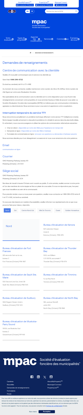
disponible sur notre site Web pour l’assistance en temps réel (41, 128)
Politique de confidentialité (54, 406)
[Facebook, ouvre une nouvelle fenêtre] (31, 377)
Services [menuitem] (47, 40)
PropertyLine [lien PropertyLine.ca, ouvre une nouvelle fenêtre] (53, 388)
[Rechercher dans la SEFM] (76, 11)
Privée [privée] (9, 394)
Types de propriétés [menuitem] (21, 40)
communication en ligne (11, 149)
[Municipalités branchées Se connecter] (61, 5)
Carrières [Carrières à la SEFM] (10, 381)
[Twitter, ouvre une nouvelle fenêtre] (44, 377)
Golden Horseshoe (72, 210)
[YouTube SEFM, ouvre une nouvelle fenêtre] (51, 377)
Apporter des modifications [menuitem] (34, 40)
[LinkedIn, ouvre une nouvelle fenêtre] (38, 377)
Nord (7, 210)
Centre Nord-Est (28, 210)
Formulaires (11, 391)
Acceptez (46, 412)
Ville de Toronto (45, 210)
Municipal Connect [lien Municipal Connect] (54, 384)
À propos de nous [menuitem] (74, 40)
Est (15, 210)
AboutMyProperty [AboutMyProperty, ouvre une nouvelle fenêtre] (55, 381)
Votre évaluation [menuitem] (8, 40)
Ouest (58, 210)
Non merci (33, 412)
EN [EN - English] (28, 11)
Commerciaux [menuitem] (61, 40)
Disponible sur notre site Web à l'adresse (36, 131)
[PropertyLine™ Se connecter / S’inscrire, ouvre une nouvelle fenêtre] (44, 5)
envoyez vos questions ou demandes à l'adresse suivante (56, 134)
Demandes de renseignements (18, 388)
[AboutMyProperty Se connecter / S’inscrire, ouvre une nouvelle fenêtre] (25, 5)
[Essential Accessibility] (12, 11)
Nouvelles (10, 384)
